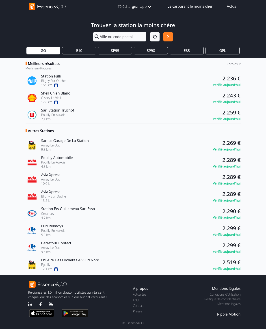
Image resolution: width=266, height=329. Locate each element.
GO (43, 50)
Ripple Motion (229, 314)
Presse (137, 311)
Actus (231, 6)
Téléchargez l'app (135, 7)
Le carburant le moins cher (190, 6)
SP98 (151, 50)
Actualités (139, 294)
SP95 (115, 50)
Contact (138, 305)
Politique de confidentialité (222, 299)
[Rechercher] (168, 36)
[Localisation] (155, 36)
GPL (222, 50)
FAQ (136, 300)
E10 (79, 50)
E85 (187, 50)
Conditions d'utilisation (225, 294)
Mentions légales (228, 304)
